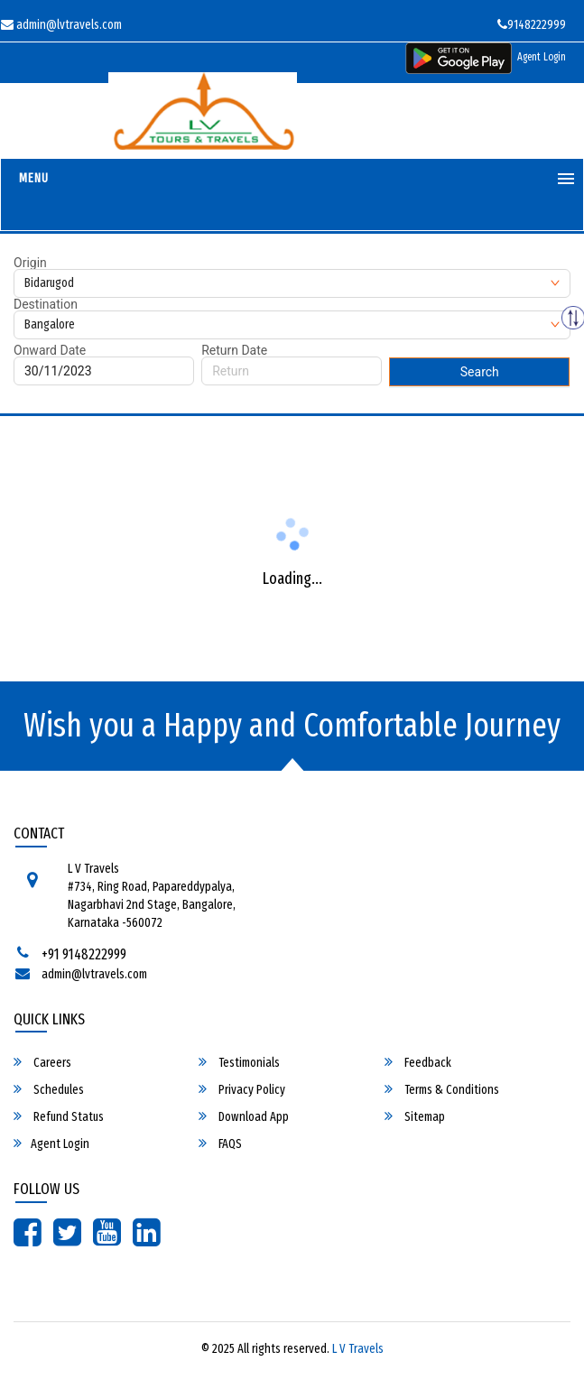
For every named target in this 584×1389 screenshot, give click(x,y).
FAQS (220, 1143)
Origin (30, 262)
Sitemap (415, 1116)
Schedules (49, 1089)
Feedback (418, 1062)
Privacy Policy (242, 1089)
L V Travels (358, 1349)
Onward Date (50, 350)
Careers (42, 1062)
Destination (46, 304)
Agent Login (541, 57)
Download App (244, 1116)
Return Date (234, 350)
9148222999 (531, 24)
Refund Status (59, 1116)
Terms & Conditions (442, 1089)
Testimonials (239, 1062)
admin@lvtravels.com (94, 974)
